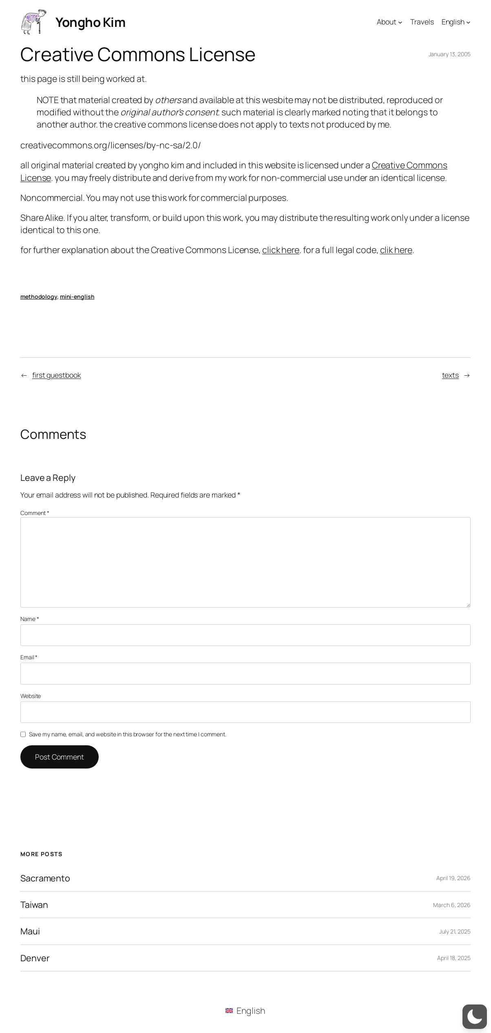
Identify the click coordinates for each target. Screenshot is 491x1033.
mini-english (77, 296)
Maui (30, 931)
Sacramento (45, 878)
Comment (34, 513)
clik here (396, 249)
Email (29, 657)
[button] (474, 1016)
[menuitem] (245, 1010)
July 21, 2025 (455, 931)
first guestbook (56, 375)
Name (29, 619)
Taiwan (34, 905)
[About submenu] (400, 22)
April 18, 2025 (454, 958)
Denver (34, 958)
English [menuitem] (251, 1010)
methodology (38, 296)
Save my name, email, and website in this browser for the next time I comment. (127, 734)
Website (30, 696)
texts (450, 375)
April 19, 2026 (453, 878)
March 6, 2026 (452, 905)
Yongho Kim (90, 22)
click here (280, 249)
